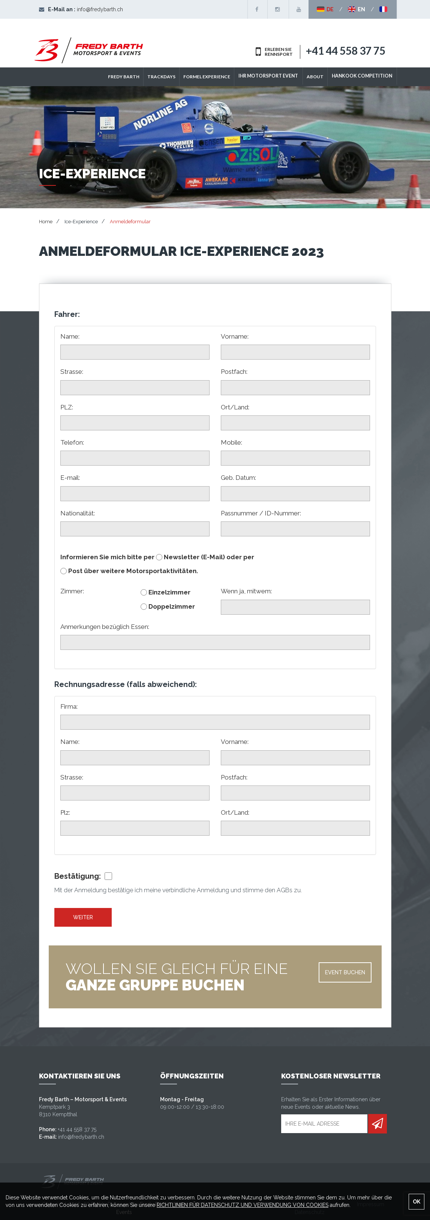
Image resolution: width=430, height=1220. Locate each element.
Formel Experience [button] (212, 76)
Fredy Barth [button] (129, 76)
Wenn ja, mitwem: (246, 591)
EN (356, 9)
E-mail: (70, 477)
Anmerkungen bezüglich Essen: (104, 626)
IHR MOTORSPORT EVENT (273, 76)
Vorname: (235, 336)
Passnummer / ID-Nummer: (261, 513)
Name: (69, 336)
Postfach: (234, 371)
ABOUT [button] (318, 76)
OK (416, 1202)
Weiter (83, 917)
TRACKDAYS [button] (167, 76)
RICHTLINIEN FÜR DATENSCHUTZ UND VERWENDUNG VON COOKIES (242, 1205)
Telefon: (72, 442)
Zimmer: (72, 591)
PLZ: (66, 407)
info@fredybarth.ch (100, 9)
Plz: (65, 812)
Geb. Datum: (238, 477)
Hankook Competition (364, 76)
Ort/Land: (235, 407)
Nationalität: (77, 513)
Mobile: (231, 442)
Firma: (69, 706)
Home (45, 221)
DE (325, 9)
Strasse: (71, 371)
